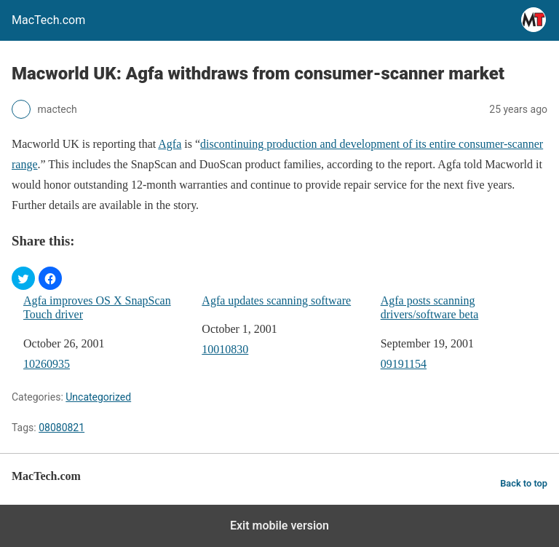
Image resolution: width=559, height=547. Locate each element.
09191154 (404, 364)
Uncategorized (98, 397)
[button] (23, 278)
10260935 (46, 364)
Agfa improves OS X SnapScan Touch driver (97, 307)
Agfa (169, 144)
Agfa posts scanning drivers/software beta (430, 307)
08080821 (61, 427)
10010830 (225, 349)
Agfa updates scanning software (276, 300)
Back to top (523, 483)
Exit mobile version (279, 525)
